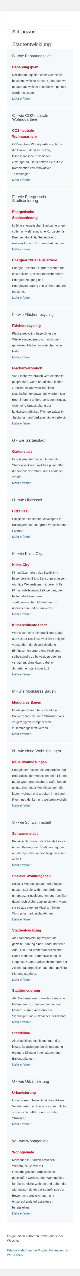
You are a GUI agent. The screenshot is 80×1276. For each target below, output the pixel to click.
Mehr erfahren (22, 98)
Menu (63, 21)
